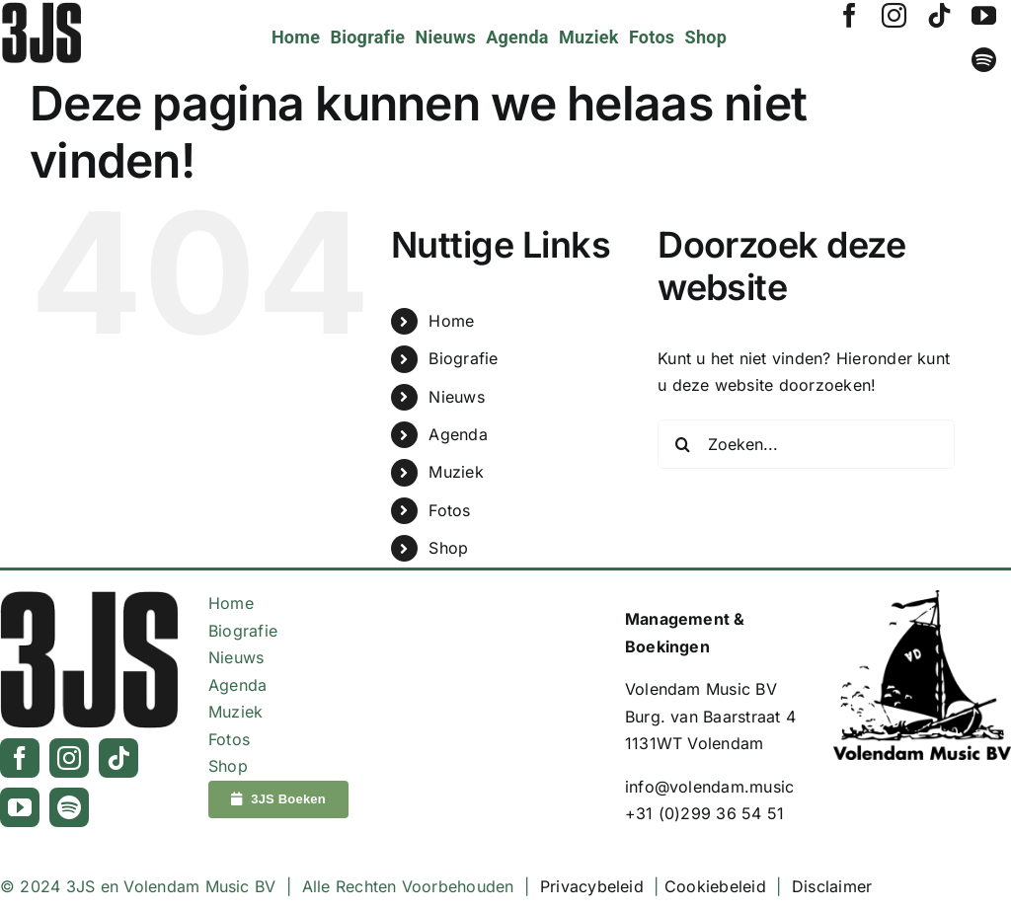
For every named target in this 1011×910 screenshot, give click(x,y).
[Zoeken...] (806, 444)
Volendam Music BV (701, 689)
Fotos (449, 510)
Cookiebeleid (715, 886)
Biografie (463, 358)
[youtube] (984, 15)
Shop (448, 548)
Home (451, 321)
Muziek (455, 472)
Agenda (457, 434)
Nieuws (456, 397)
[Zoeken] (682, 444)
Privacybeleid (592, 886)
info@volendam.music (710, 786)
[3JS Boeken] (278, 799)
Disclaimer (832, 886)
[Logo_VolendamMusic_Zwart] (922, 598)
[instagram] (894, 15)
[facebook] (849, 15)
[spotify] (984, 59)
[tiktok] (939, 15)
